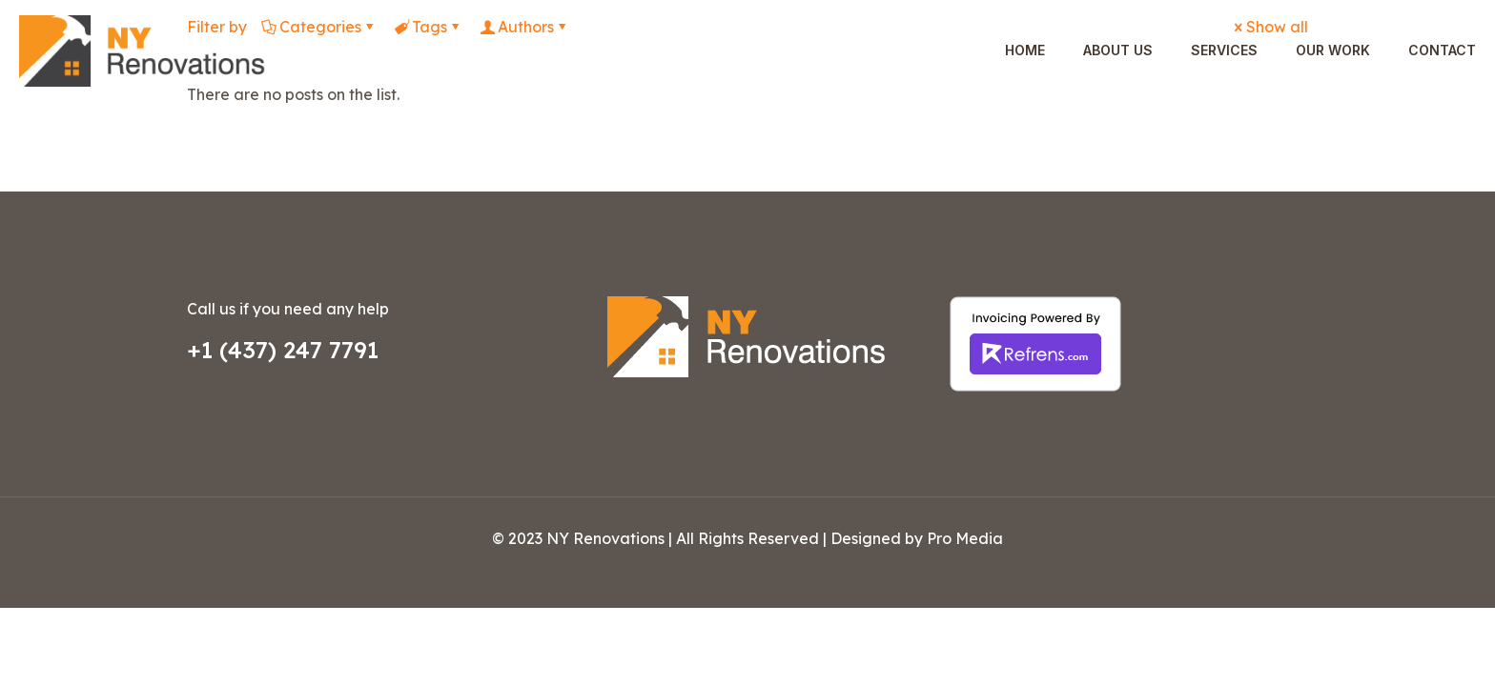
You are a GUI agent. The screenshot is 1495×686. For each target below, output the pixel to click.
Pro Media (965, 538)
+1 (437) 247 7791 (283, 349)
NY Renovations (605, 538)
